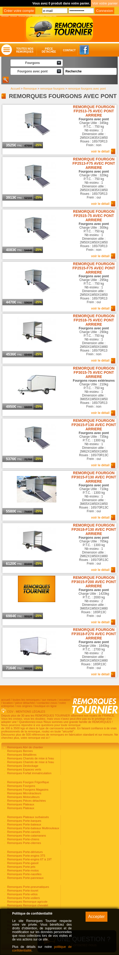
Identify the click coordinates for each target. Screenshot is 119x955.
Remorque (30, 88)
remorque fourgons (52, 88)
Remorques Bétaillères (21, 754)
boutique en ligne (45, 706)
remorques (5, 16)
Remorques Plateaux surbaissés (27, 817)
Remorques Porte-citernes (23, 843)
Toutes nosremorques (24, 50)
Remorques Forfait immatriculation (28, 773)
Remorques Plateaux (20, 804)
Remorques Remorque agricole (26, 901)
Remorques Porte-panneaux (24, 877)
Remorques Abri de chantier (24, 747)
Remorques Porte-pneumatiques (27, 886)
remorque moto (51, 16)
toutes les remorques (26, 699)
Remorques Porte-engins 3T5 (25, 855)
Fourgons (32, 63)
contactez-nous (47, 702)
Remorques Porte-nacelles (23, 874)
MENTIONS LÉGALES (30, 711)
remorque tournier (24, 16)
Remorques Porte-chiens (22, 839)
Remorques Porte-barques (23, 820)
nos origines (24, 706)
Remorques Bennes (19, 751)
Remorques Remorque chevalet (27, 905)
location (8, 702)
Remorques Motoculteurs (22, 797)
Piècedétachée (49, 50)
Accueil (15, 88)
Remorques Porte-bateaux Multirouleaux (32, 828)
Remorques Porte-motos (22, 870)
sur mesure (49, 699)
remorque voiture (38, 16)
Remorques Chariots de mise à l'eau (30, 758)
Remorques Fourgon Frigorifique (27, 782)
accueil (5, 699)
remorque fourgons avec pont (87, 88)
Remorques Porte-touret (22, 890)
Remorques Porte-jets (20, 866)
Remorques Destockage (22, 765)
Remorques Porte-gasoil (22, 863)
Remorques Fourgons (20, 785)
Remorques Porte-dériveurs (24, 851)
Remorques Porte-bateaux (23, 824)
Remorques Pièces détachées (26, 800)
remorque (13, 16)
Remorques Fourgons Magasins (27, 789)
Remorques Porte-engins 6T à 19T (29, 859)
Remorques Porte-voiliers (23, 897)
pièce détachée (25, 702)
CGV (10, 711)
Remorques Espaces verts (23, 769)
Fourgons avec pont (32, 71)
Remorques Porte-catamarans (26, 835)
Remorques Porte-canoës (23, 831)
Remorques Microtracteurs (23, 793)
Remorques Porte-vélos (22, 894)
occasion (64, 699)
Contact (64, 50)
